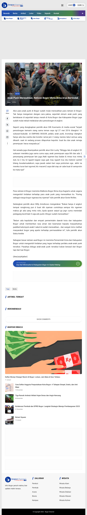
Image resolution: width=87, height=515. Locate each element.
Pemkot (35, 483)
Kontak (56, 13)
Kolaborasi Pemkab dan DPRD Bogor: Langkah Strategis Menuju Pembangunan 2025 (47, 406)
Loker (31, 13)
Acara (34, 492)
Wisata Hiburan (65, 496)
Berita (15, 13)
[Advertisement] (43, 40)
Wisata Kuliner (64, 500)
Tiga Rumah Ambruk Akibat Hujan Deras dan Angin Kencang (38, 395)
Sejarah (47, 13)
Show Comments (43, 319)
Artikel (23, 13)
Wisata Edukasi (65, 492)
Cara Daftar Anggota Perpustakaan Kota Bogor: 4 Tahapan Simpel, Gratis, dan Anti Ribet (46, 386)
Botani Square (20, 417)
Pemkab (35, 488)
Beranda (6, 13)
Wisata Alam (64, 483)
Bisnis (34, 496)
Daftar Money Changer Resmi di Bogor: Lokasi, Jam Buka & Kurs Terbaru (32, 377)
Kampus (35, 500)
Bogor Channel (49, 512)
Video (39, 13)
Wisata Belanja (65, 488)
